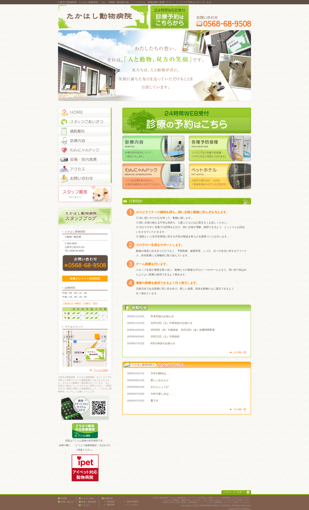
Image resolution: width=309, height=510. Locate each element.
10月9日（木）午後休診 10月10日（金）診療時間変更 (183, 329)
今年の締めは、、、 (162, 373)
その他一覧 (239, 352)
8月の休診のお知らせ (163, 343)
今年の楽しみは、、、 (163, 393)
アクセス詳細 (101, 370)
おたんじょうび (160, 386)
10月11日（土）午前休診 (165, 336)
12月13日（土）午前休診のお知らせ (171, 322)
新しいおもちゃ (160, 380)
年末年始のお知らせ (162, 316)
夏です (154, 400)
